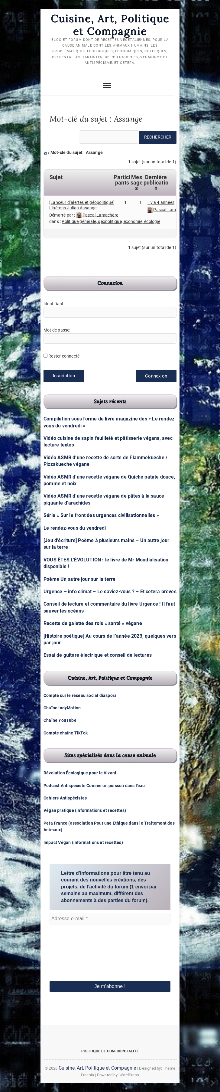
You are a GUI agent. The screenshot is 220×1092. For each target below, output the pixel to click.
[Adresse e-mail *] (110, 918)
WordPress (129, 1075)
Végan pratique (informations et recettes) (85, 810)
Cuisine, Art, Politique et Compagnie (110, 24)
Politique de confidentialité (110, 1051)
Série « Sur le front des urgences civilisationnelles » (101, 515)
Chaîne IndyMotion (62, 707)
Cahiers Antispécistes (65, 798)
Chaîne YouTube (60, 720)
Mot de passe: (57, 330)
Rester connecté (63, 356)
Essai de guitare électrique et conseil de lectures (98, 655)
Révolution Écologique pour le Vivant (80, 773)
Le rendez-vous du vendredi (75, 528)
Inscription (64, 376)
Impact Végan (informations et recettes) (83, 842)
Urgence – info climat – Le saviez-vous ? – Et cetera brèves (110, 591)
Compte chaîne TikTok (66, 733)
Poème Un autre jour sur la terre (79, 579)
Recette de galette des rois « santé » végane (93, 623)
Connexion (156, 376)
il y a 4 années (160, 202)
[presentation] (74, 944)
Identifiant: (54, 303)
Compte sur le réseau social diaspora (80, 695)
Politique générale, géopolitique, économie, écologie (111, 221)
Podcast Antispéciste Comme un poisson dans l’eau (94, 785)
